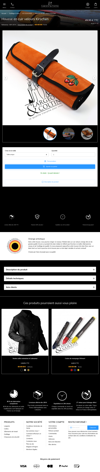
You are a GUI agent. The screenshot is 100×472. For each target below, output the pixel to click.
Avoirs (51, 436)
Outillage (7, 434)
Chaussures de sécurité (11, 437)
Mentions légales (31, 449)
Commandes (53, 433)
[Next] (94, 77)
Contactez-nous (31, 441)
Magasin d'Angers (32, 447)
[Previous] (5, 77)
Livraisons (29, 438)
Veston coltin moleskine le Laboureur (25, 358)
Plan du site (30, 444)
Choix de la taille (10, 151)
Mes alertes (52, 444)
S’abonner (93, 428)
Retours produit (54, 431)
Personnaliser (50, 161)
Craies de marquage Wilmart (75, 358)
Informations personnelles (53, 427)
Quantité (54, 151)
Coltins (6, 429)
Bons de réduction (54, 442)
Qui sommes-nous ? (32, 431)
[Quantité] (73, 154)
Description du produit (25, 25)
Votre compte (56, 422)
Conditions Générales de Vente (34, 427)
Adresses (52, 439)
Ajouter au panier (50, 166)
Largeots (7, 426)
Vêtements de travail (11, 431)
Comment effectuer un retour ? (33, 435)
